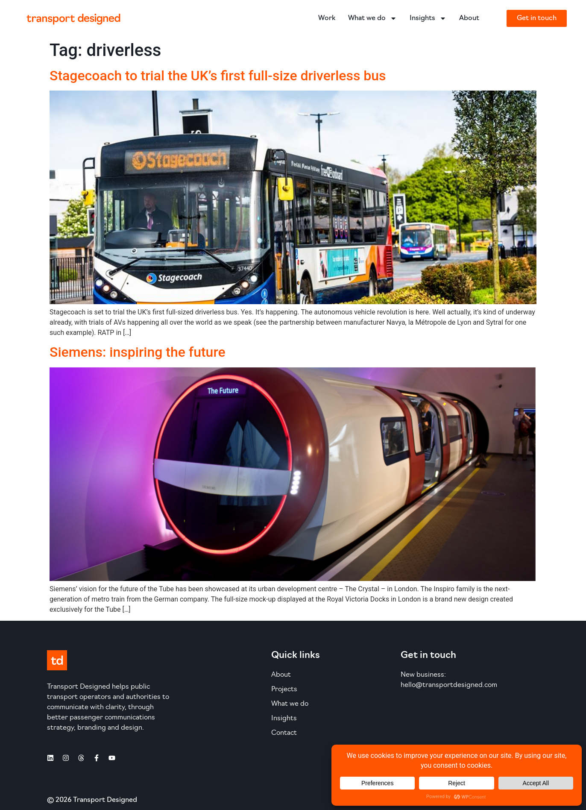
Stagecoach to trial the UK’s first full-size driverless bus (218, 76)
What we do (372, 18)
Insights (428, 18)
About (469, 18)
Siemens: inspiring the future (138, 352)
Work (326, 18)
